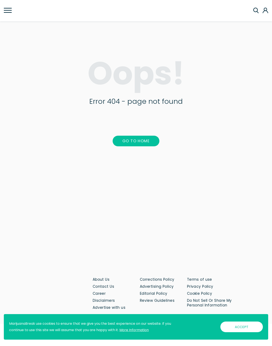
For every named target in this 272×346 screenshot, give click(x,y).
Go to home (136, 141)
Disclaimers (104, 300)
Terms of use (199, 279)
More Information (134, 329)
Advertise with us (109, 307)
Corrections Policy (157, 279)
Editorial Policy (153, 293)
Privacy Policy (200, 286)
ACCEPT (241, 327)
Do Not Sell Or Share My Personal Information (209, 303)
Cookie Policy (199, 293)
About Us (101, 279)
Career (99, 293)
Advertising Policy (157, 286)
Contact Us (103, 286)
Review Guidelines (157, 300)
